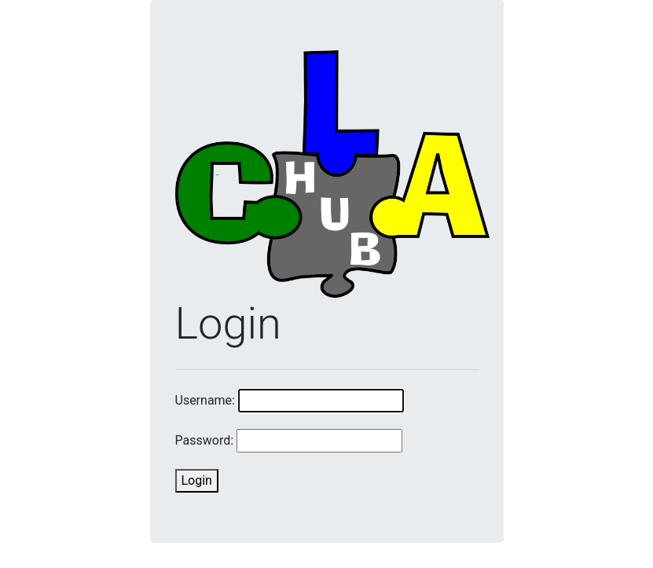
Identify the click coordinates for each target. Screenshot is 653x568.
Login (197, 480)
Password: (204, 440)
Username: (205, 400)
